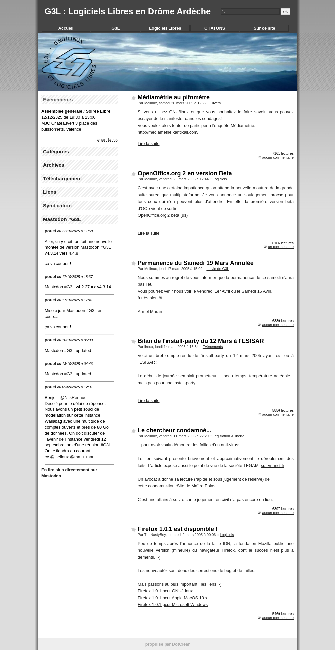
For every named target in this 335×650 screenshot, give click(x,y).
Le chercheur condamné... (174, 430)
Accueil (66, 28)
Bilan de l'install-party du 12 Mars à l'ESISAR (201, 341)
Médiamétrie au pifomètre (174, 97)
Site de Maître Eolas (196, 485)
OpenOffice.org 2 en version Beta (185, 173)
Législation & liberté (228, 436)
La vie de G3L (217, 269)
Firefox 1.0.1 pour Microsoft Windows (173, 604)
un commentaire (281, 247)
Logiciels (220, 179)
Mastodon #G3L (62, 219)
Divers (215, 103)
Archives (53, 165)
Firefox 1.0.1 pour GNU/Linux (165, 590)
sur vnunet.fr (272, 465)
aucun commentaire (278, 157)
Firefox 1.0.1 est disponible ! (178, 529)
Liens (49, 192)
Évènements (213, 347)
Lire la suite (148, 143)
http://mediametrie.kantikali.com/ (168, 132)
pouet (50, 230)
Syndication (57, 205)
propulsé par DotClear (167, 644)
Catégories (56, 151)
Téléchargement (62, 178)
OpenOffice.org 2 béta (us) (163, 215)
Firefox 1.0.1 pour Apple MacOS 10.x (172, 597)
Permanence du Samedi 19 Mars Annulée (196, 263)
